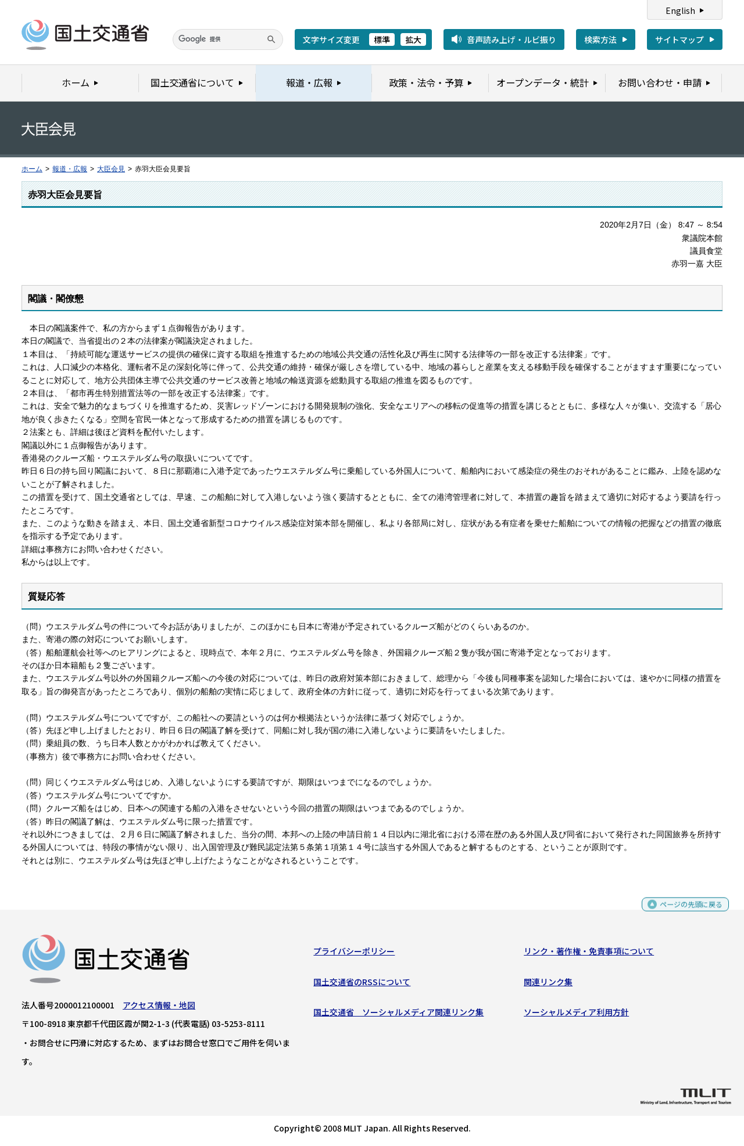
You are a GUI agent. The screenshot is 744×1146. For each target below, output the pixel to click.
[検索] (228, 39)
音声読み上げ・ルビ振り (511, 39)
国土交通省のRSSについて (361, 984)
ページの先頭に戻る (687, 912)
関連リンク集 (548, 984)
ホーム (32, 169)
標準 (382, 39)
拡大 (413, 39)
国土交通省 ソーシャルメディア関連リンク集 (398, 1015)
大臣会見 (111, 169)
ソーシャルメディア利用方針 (576, 1015)
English (680, 10)
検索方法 (600, 39)
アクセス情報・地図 (159, 1008)
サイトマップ (679, 39)
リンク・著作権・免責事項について (589, 954)
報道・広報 (69, 169)
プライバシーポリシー (354, 954)
